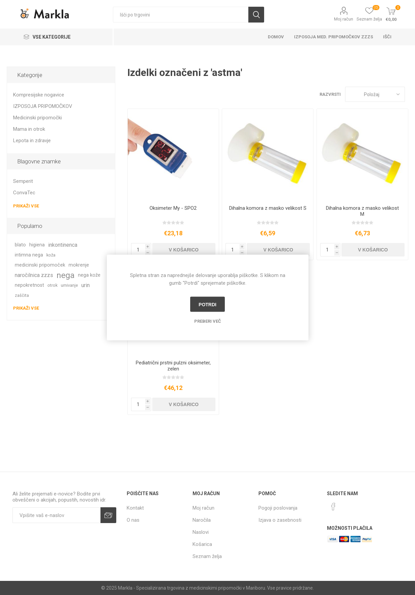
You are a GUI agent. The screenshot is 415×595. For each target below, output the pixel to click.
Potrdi (207, 304)
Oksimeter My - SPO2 (173, 208)
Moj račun (343, 19)
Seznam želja (207, 556)
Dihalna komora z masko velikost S (267, 208)
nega (65, 275)
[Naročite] (56, 515)
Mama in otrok (29, 129)
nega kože (89, 275)
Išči (256, 15)
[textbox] (180, 15)
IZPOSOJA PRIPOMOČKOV (42, 106)
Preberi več (207, 321)
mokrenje (79, 265)
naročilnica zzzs (34, 275)
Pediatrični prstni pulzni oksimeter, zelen (173, 366)
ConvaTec (24, 193)
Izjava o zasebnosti (279, 520)
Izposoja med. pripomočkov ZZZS (333, 36)
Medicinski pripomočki (37, 118)
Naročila (202, 520)
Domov (276, 36)
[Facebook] (333, 506)
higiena (37, 245)
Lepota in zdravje (32, 140)
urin (85, 285)
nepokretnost (29, 285)
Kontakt (135, 508)
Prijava (108, 515)
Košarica (202, 544)
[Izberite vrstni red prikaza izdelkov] (375, 94)
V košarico (184, 249)
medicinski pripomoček (40, 265)
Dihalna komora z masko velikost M (362, 211)
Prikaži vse (26, 205)
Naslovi (201, 532)
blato (20, 245)
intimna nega (29, 255)
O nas (133, 520)
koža (50, 254)
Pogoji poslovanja (277, 508)
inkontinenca (62, 245)
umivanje (69, 285)
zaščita (22, 295)
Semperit (23, 181)
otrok (52, 285)
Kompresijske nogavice (38, 95)
